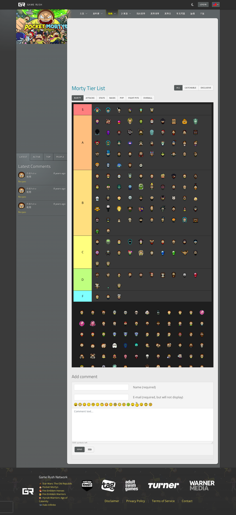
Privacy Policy (135, 501)
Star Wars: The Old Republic (55, 483)
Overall (147, 97)
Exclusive (206, 87)
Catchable (190, 87)
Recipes (22, 181)
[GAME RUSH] (29, 4)
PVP (122, 97)
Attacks (90, 97)
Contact (187, 501)
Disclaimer (112, 501)
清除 (90, 449)
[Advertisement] (43, 98)
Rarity (77, 97)
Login (203, 4)
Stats (102, 97)
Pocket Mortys (48, 487)
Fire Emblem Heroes (51, 490)
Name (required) (144, 387)
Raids (112, 97)
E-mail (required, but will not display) (158, 397)
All (178, 87)
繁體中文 (215, 4)
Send (79, 449)
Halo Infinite (47, 504)
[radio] (23, 157)
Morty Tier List (88, 88)
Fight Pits (133, 97)
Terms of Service (163, 501)
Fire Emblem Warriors (52, 494)
